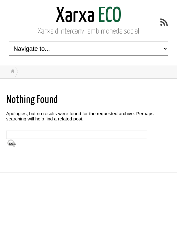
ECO (88, 16)
